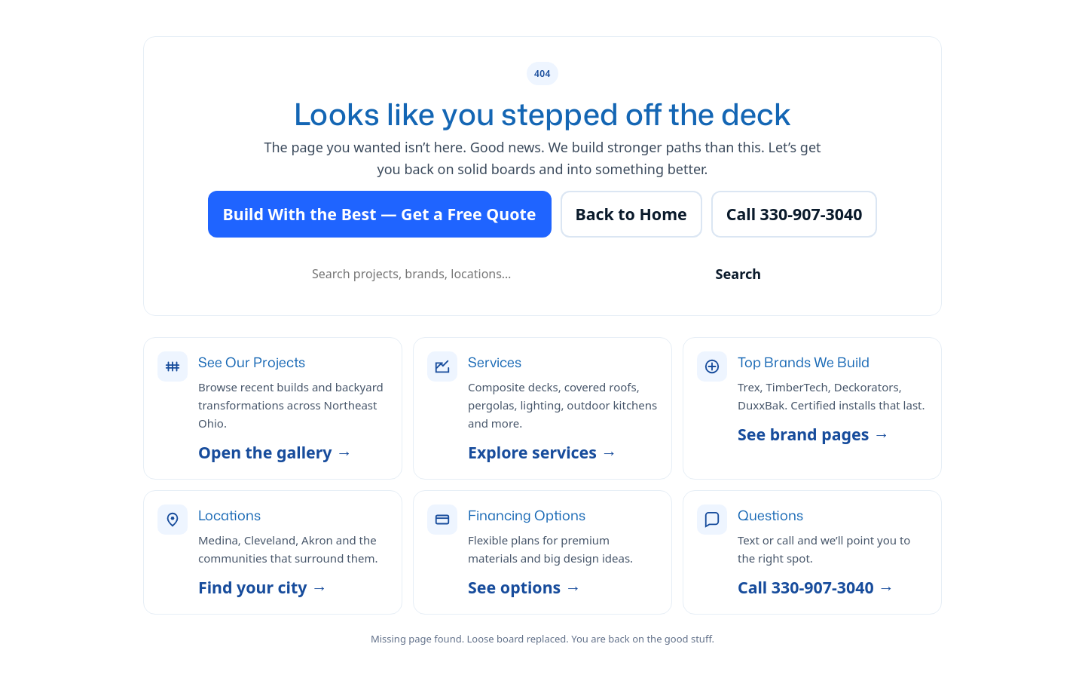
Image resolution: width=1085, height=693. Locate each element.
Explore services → (542, 452)
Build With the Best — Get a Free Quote (379, 214)
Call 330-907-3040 (794, 214)
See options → (524, 587)
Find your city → (262, 587)
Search (738, 274)
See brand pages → (813, 434)
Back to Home (631, 214)
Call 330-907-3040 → (816, 587)
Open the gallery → (275, 452)
